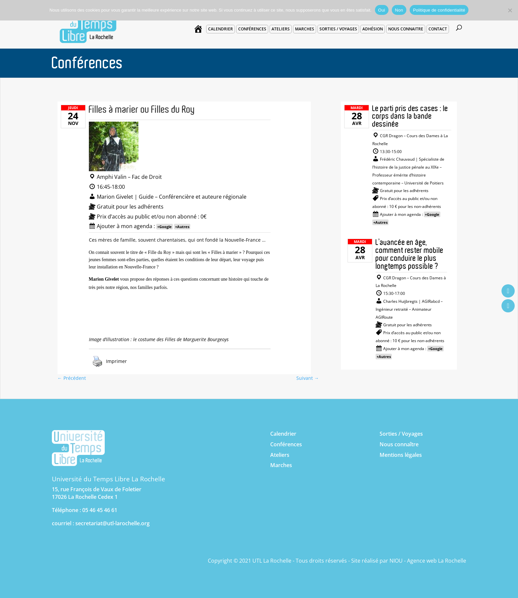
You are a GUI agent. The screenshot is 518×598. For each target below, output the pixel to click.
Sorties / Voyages (401, 433)
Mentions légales (401, 454)
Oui (381, 10)
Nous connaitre (405, 29)
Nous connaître (399, 444)
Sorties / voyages (338, 29)
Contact (437, 29)
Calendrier (220, 29)
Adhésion (372, 29)
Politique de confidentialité (439, 10)
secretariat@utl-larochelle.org (112, 523)
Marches (304, 29)
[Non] (509, 10)
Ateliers (281, 29)
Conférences (252, 29)
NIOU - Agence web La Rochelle (427, 560)
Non (399, 10)
